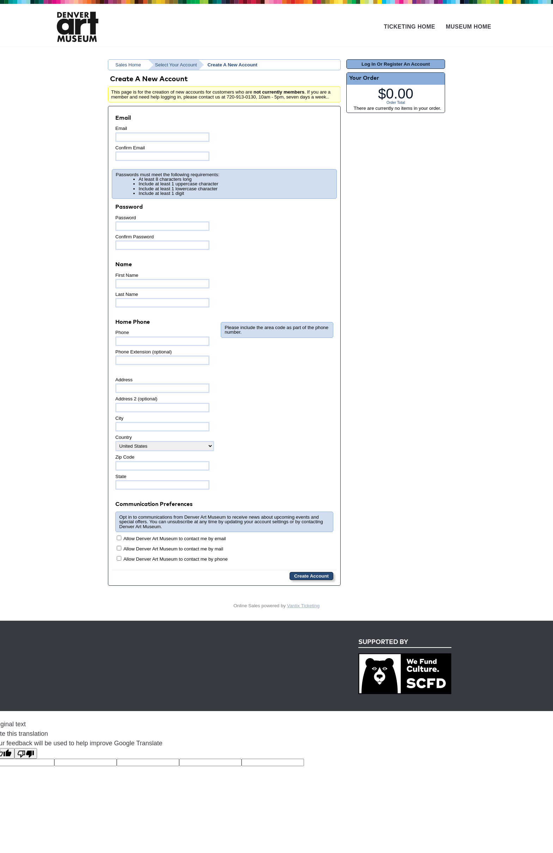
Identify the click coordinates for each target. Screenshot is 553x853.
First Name (162, 280)
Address (162, 385)
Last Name (162, 300)
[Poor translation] (25, 753)
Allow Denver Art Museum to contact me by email (171, 538)
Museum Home (468, 27)
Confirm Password (162, 242)
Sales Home (128, 64)
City (162, 423)
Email (162, 134)
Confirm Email (162, 153)
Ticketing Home (409, 27)
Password (162, 223)
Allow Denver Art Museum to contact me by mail (170, 548)
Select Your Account (176, 64)
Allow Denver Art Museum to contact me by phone (172, 559)
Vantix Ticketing (303, 605)
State (162, 482)
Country (164, 443)
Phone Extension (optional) (162, 357)
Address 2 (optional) (162, 404)
